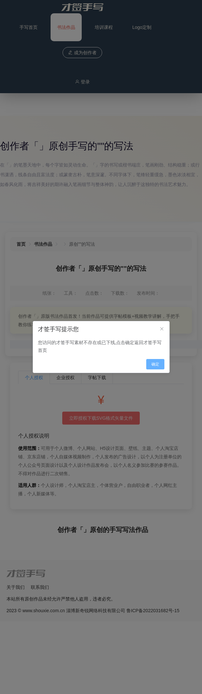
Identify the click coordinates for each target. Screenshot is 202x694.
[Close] (161, 329)
